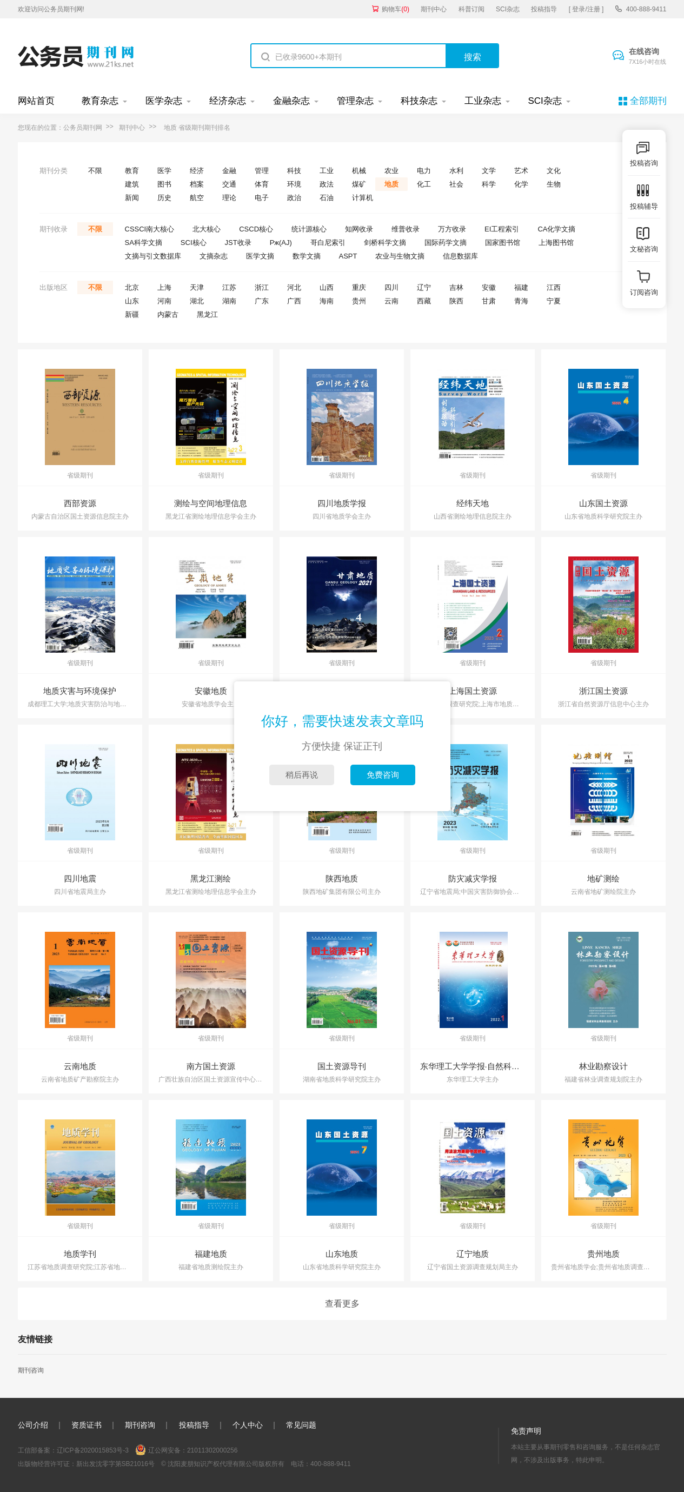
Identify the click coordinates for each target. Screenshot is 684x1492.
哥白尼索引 (328, 242)
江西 (554, 287)
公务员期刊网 (82, 127)
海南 (327, 301)
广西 (294, 301)
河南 (164, 301)
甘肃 (489, 301)
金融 (229, 171)
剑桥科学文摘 (385, 242)
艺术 (521, 171)
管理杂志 (355, 101)
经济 (197, 171)
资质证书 (86, 1425)
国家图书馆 (502, 242)
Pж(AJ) (281, 242)
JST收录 (238, 242)
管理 (262, 171)
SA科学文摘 (143, 242)
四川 (391, 287)
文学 (489, 171)
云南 (391, 301)
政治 (294, 198)
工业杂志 (482, 101)
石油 (327, 198)
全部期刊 (648, 101)
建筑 (132, 184)
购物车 (395, 9)
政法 (327, 184)
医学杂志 (163, 101)
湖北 (197, 301)
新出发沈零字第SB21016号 (115, 1464)
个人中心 (248, 1425)
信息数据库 (460, 256)
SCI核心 (194, 242)
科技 (294, 171)
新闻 (132, 198)
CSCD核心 (256, 229)
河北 (294, 287)
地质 (391, 184)
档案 (197, 184)
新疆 (132, 314)
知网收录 (359, 229)
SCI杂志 (508, 9)
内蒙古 (167, 314)
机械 (359, 171)
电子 (262, 198)
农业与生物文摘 (399, 256)
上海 (164, 287)
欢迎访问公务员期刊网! (51, 9)
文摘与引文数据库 (153, 256)
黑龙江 (207, 314)
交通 (229, 184)
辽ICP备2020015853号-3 (93, 1450)
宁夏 (554, 301)
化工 (424, 184)
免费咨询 (383, 774)
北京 (132, 287)
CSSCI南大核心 (150, 229)
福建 (521, 287)
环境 (294, 184)
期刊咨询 (31, 1370)
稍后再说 (301, 774)
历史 (164, 198)
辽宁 (424, 287)
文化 (554, 171)
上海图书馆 (556, 242)
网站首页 (36, 101)
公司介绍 (33, 1425)
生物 (554, 184)
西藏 (424, 301)
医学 (164, 171)
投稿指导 (544, 9)
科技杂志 (419, 101)
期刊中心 (434, 9)
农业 (391, 171)
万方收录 (452, 229)
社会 (456, 184)
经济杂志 (227, 101)
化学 (521, 184)
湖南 (229, 301)
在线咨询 (648, 57)
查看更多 (342, 1303)
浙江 (262, 287)
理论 (229, 198)
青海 (521, 301)
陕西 (456, 301)
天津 (197, 287)
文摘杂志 (214, 256)
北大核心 (206, 229)
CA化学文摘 (556, 229)
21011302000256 (212, 1450)
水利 (456, 171)
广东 (262, 301)
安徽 (489, 287)
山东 (132, 301)
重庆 (359, 287)
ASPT (348, 256)
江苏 (229, 287)
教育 (132, 171)
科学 (489, 184)
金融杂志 (291, 101)
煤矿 (359, 184)
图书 (164, 184)
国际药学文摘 (445, 242)
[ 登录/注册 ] (586, 9)
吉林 (456, 287)
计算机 (362, 198)
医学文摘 (260, 256)
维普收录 (405, 229)
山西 (327, 287)
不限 (95, 171)
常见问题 (301, 1425)
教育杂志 (100, 101)
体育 (262, 184)
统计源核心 (309, 229)
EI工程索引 (501, 229)
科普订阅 (471, 9)
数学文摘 (307, 256)
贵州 (359, 301)
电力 (424, 171)
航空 (197, 198)
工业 (327, 171)
